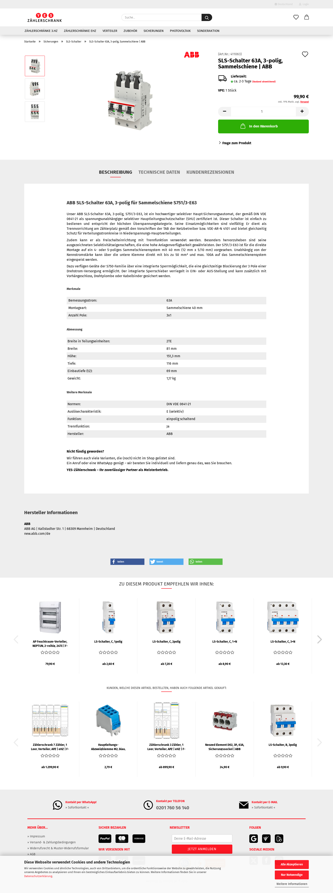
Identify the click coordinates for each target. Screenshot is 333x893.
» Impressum (36, 836)
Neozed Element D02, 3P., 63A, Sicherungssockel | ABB (224, 746)
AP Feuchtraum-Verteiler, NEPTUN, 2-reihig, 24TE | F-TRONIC (50, 643)
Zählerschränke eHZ (80, 31)
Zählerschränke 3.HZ (41, 31)
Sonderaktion (208, 31)
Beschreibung (115, 172)
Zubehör (130, 31)
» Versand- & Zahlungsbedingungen (51, 842)
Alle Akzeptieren (292, 864)
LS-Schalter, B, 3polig (283, 745)
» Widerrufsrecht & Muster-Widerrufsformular (58, 848)
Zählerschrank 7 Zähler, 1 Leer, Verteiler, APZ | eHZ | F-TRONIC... (50, 746)
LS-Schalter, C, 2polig (166, 641)
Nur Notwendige (292, 875)
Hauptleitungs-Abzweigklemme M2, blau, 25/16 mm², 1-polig (108, 746)
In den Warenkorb (259, 126)
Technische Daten (159, 172)
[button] (306, 17)
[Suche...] (207, 17)
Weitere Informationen (292, 884)
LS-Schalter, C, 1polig (108, 641)
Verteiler (110, 31)
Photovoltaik (180, 31)
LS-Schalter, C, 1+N (224, 641)
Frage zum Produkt (236, 143)
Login (304, 4)
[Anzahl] (263, 111)
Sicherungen (154, 31)
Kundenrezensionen (210, 172)
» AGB (31, 854)
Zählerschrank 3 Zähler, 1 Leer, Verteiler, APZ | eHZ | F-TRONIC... (166, 746)
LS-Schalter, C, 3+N (283, 641)
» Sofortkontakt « (77, 807)
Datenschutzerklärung (38, 876)
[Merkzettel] (296, 17)
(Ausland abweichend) (264, 81)
